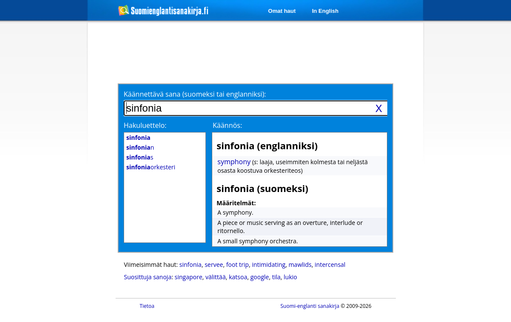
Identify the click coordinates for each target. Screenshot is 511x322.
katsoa (238, 277)
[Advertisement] (42, 161)
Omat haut (282, 11)
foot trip (237, 264)
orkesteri (150, 167)
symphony (234, 161)
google (259, 277)
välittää (215, 277)
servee (214, 264)
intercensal (330, 264)
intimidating (268, 264)
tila (276, 277)
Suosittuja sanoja (148, 277)
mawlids (300, 264)
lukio (290, 277)
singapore (188, 277)
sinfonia (190, 264)
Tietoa (147, 306)
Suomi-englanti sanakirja (309, 306)
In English (325, 11)
